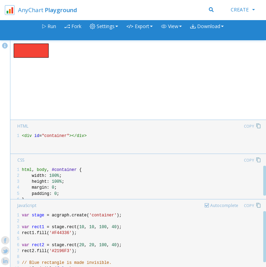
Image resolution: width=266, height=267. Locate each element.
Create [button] (243, 9)
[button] (171, 30)
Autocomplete (224, 205)
